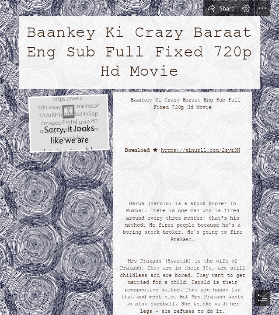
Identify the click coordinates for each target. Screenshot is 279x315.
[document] (139, 157)
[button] (220, 8)
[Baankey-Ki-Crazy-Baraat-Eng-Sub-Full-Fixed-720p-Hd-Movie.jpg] (68, 122)
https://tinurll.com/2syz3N (200, 150)
